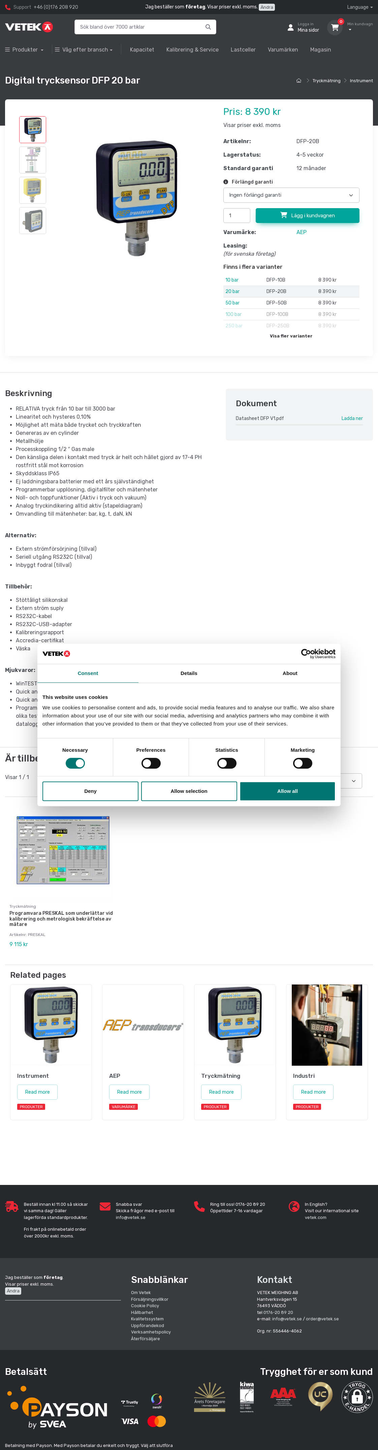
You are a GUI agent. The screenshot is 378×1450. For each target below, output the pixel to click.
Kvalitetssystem (147, 1318)
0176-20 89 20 (278, 1312)
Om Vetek (141, 1292)
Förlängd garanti (248, 182)
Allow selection (188, 791)
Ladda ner (352, 418)
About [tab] (290, 673)
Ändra (266, 7)
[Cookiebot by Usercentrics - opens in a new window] (306, 654)
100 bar (233, 314)
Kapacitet (142, 49)
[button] (357, 1397)
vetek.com (315, 1217)
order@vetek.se (322, 1318)
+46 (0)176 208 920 (56, 7)
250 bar (234, 326)
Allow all (287, 791)
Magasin (320, 49)
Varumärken (283, 49)
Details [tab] (189, 673)
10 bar (232, 280)
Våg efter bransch (81, 49)
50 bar (232, 303)
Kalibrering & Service (192, 49)
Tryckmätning (327, 80)
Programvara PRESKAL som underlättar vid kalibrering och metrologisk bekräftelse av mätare (61, 919)
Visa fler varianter (291, 336)
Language (358, 7)
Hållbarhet (142, 1312)
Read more (37, 1092)
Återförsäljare (145, 1338)
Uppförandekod (147, 1325)
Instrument (361, 80)
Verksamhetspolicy (151, 1331)
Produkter (22, 49)
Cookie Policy (145, 1305)
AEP (301, 232)
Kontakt (274, 1279)
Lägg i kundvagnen (307, 215)
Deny (90, 791)
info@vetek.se (131, 1217)
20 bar (232, 291)
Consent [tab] (88, 673)
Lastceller (243, 49)
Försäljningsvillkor (149, 1299)
